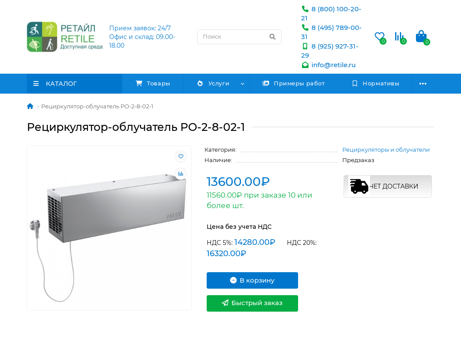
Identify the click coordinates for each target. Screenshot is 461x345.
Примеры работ (294, 83)
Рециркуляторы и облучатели (386, 149)
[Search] (239, 36)
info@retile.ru (328, 65)
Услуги (213, 83)
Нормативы (375, 83)
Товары (153, 83)
